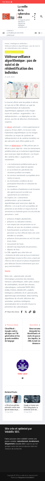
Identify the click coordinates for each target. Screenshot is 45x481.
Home (7, 43)
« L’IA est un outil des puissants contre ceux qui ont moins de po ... (12, 407)
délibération (16, 146)
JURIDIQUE (10, 35)
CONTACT (10, 31)
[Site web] (22, 378)
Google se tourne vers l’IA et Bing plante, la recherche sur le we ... (31, 407)
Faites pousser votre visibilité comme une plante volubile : (22, 441)
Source (7, 271)
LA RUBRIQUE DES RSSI (15, 33)
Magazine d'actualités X (26, 477)
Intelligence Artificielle (19, 43)
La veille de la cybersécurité (24, 12)
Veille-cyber (22, 374)
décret (9, 127)
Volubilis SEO (20, 444)
